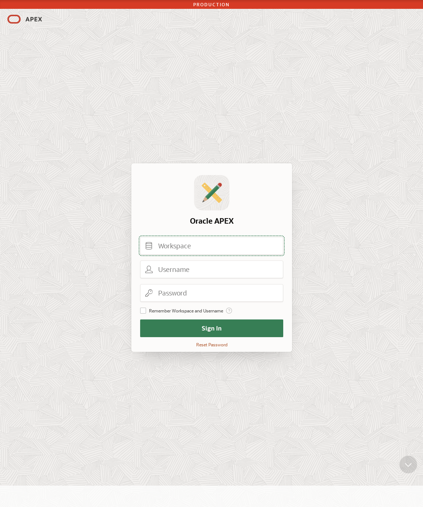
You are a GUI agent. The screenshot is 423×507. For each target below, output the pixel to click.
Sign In (212, 328)
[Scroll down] (408, 467)
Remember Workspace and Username (186, 311)
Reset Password (211, 344)
